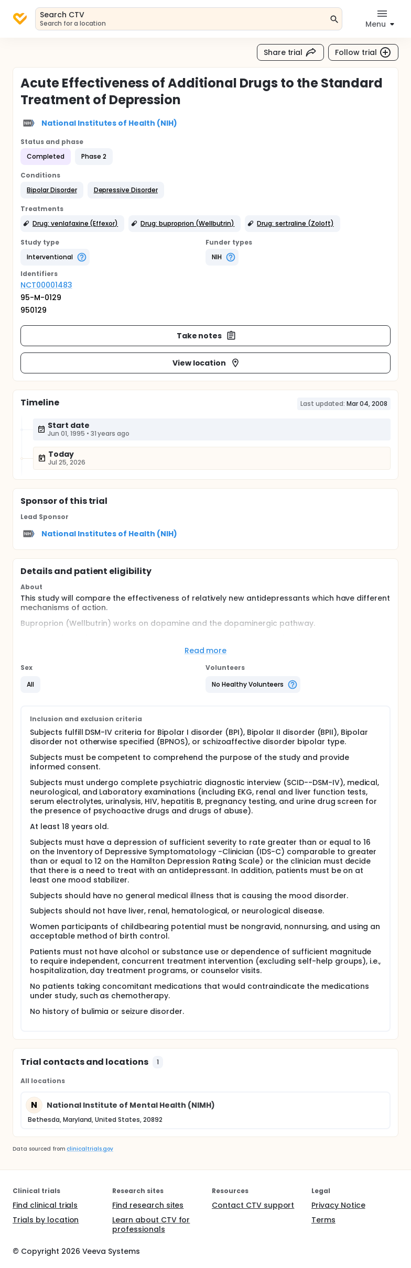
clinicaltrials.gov (90, 1149)
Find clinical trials (45, 1205)
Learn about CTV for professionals (151, 1224)
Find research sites (147, 1205)
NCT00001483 (46, 285)
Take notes (207, 335)
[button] (51, 190)
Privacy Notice (338, 1205)
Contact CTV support (253, 1205)
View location (206, 363)
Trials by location (46, 1220)
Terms (323, 1220)
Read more (206, 650)
